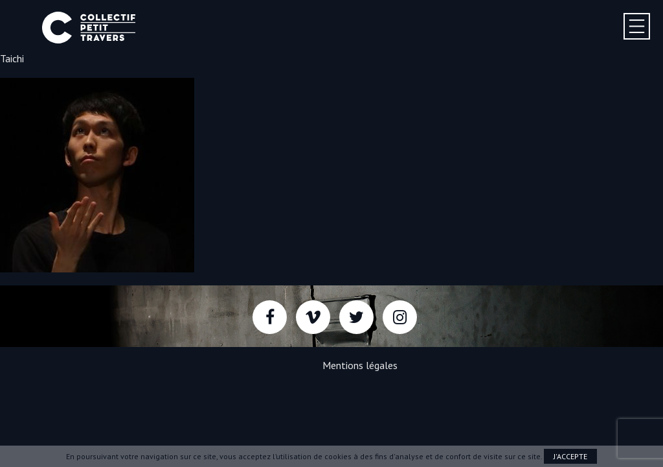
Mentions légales (360, 365)
